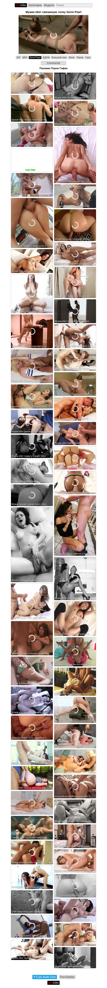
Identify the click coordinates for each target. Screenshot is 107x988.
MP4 (25, 57)
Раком (80, 57)
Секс (87, 57)
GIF (18, 57)
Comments (53, 63)
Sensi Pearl (35, 57)
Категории (35, 5)
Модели (49, 5)
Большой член (59, 57)
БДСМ (46, 57)
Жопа (72, 57)
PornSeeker (67, 976)
